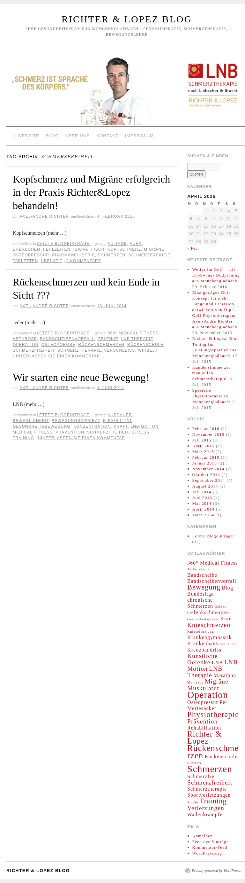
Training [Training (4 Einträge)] (213, 801)
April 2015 (203, 445)
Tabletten (25, 261)
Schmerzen (112, 255)
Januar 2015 (204, 463)
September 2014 (208, 480)
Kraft (121, 426)
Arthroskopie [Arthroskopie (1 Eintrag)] (198, 569)
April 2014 (203, 509)
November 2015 (208, 434)
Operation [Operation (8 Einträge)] (207, 695)
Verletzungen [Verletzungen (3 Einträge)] (205, 808)
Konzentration (92, 426)
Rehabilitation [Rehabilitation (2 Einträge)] (204, 728)
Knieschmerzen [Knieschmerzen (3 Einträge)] (208, 624)
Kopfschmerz (124, 249)
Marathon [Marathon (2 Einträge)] (224, 675)
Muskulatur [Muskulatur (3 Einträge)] (203, 688)
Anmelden (202, 835)
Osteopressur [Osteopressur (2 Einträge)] (202, 702)
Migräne (154, 249)
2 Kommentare (83, 261)
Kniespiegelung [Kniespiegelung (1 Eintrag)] (200, 631)
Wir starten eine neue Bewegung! (81, 377)
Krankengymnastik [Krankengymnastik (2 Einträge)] (209, 637)
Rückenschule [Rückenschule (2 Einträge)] (221, 756)
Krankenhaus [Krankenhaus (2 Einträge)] (202, 643)
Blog (52, 135)
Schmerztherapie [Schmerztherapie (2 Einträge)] (207, 789)
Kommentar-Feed (209, 847)
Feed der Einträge (210, 841)
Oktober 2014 (206, 474)
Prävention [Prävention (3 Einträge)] (202, 721)
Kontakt (107, 135)
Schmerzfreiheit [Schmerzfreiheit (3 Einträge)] (209, 782)
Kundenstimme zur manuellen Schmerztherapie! (211, 373)
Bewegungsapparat (76, 420)
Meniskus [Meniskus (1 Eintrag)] (195, 682)
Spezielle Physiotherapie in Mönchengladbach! (211, 396)
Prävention (70, 432)
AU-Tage (117, 243)
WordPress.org (207, 853)
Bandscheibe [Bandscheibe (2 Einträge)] (202, 575)
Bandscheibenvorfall (67, 339)
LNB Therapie (137, 339)
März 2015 (203, 451)
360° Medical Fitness (133, 333)
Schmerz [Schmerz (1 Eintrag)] (194, 763)
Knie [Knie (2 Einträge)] (226, 618)
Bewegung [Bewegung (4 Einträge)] (203, 587)
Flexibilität (117, 420)
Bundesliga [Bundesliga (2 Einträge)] (200, 594)
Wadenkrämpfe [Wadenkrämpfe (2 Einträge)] (205, 814)
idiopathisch (89, 249)
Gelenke (108, 339)
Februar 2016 (205, 428)
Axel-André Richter (44, 216)
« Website (26, 135)
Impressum (139, 135)
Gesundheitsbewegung (42, 426)
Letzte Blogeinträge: (64, 243)
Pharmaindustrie (73, 255)
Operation (26, 344)
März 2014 (203, 514)
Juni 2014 (202, 497)
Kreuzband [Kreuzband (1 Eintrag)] (228, 644)
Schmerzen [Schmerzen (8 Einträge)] (209, 769)
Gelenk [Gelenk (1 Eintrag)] (220, 606)
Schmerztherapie (79, 350)
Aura (136, 243)
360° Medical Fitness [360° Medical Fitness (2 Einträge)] (212, 563)
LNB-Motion (144, 426)
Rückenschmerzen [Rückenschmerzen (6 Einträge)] (213, 751)
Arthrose (25, 339)
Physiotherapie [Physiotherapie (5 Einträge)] (213, 714)
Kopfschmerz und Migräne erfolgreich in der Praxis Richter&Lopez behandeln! (91, 192)
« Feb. (193, 248)
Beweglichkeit (31, 420)
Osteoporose (58, 344)
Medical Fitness (33, 432)
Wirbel (146, 350)
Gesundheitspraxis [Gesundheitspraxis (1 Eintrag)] (203, 619)
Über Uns (77, 135)
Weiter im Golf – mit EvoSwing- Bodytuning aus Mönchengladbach (216, 275)
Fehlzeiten (56, 249)
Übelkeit (51, 261)
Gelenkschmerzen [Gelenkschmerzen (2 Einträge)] (208, 612)
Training (23, 438)
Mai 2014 (202, 503)
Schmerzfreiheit (149, 255)
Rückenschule (145, 344)
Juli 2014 (202, 491)
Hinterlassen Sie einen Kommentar (56, 356)
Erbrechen (26, 249)
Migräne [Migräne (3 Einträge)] (216, 681)
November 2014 (208, 468)
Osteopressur (31, 255)
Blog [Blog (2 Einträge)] (228, 587)
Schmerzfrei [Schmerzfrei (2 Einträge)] (201, 776)
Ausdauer (120, 415)
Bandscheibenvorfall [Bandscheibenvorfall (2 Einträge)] (211, 581)
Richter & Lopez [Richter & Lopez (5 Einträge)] (204, 737)
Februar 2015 (205, 457)
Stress (140, 432)
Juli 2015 (202, 440)
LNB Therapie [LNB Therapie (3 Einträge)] (204, 671)
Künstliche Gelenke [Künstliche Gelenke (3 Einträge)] (202, 659)
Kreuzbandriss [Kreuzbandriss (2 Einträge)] (204, 649)
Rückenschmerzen (101, 344)
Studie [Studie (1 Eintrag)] (192, 802)
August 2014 (205, 486)
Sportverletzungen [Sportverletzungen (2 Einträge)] (209, 795)
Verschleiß (119, 350)
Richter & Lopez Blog (127, 19)
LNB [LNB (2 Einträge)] (217, 662)
